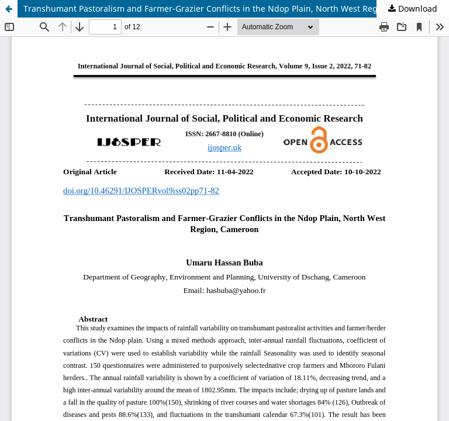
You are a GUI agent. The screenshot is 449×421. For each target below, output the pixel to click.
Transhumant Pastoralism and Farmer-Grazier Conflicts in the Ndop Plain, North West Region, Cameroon (229, 8)
